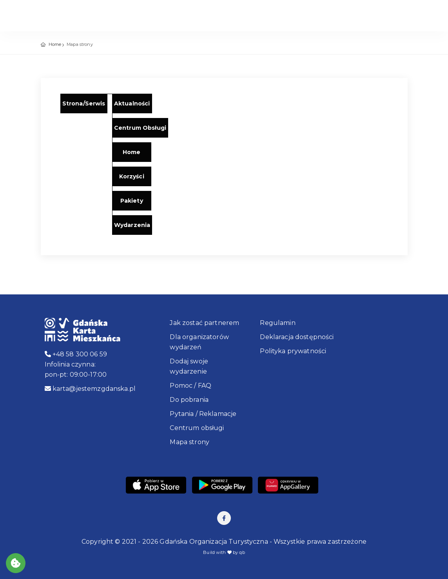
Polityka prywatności (293, 351)
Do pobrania (189, 399)
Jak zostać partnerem (204, 323)
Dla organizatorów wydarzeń (199, 342)
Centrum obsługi (197, 428)
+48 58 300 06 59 (76, 354)
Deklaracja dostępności (297, 337)
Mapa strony (189, 442)
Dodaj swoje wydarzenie (189, 366)
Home (55, 44)
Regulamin (277, 323)
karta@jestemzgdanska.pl (90, 388)
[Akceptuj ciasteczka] (15, 563)
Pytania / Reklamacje (203, 413)
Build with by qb (224, 552)
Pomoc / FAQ (190, 385)
